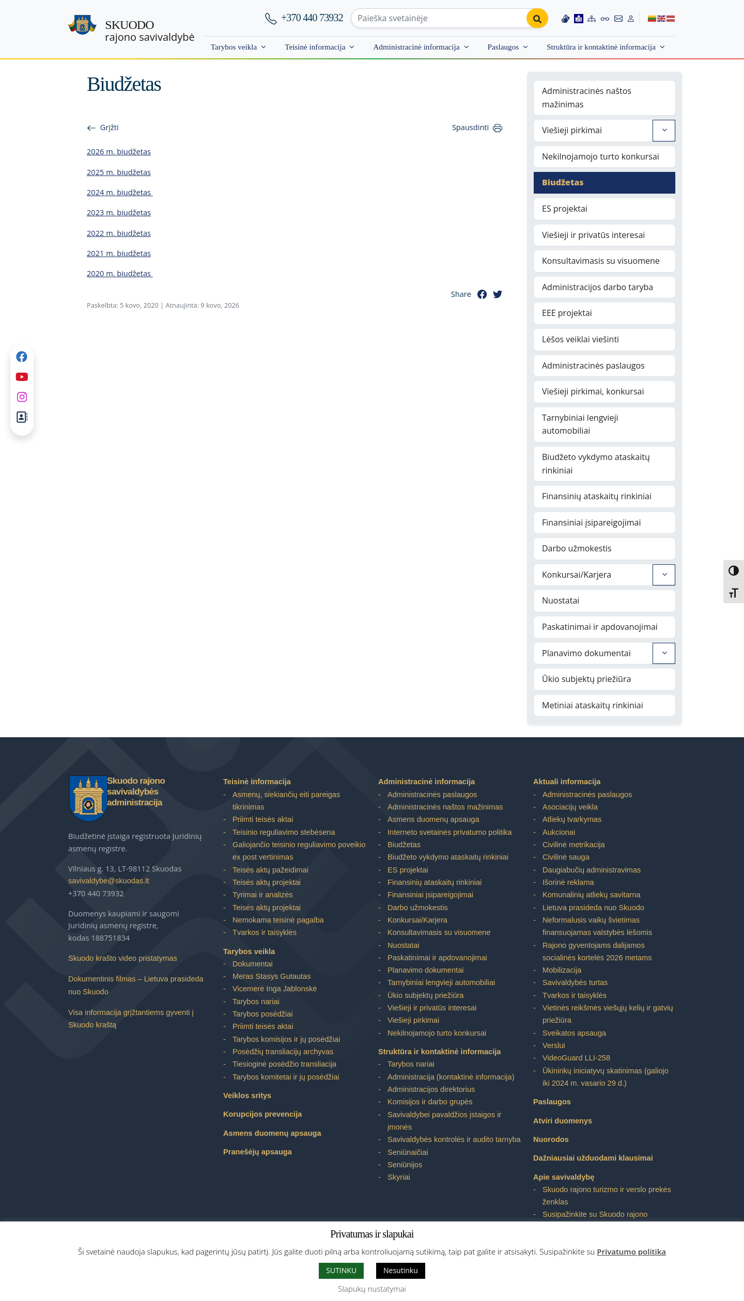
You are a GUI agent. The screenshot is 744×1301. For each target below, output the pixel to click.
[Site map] (591, 18)
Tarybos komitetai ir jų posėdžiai (286, 1077)
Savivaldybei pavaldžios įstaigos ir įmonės (444, 1120)
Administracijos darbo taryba (597, 287)
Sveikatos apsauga (574, 1033)
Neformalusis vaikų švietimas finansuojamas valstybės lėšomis (597, 926)
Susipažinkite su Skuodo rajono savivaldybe (594, 1220)
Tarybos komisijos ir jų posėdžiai (286, 1039)
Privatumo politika (631, 1251)
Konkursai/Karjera (576, 574)
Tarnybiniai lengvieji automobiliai (580, 424)
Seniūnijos (405, 1165)
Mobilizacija (561, 970)
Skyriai (399, 1177)
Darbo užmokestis (577, 548)
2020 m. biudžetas (120, 273)
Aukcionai (558, 832)
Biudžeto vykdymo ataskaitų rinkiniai (596, 463)
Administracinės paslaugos (593, 365)
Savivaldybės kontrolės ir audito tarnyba (454, 1139)
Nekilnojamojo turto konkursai (600, 156)
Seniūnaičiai (408, 1152)
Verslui (553, 1045)
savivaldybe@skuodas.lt (108, 881)
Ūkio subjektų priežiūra (586, 679)
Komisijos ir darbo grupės (430, 1102)
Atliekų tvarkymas (571, 819)
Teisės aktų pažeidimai (270, 870)
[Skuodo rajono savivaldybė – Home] (82, 29)
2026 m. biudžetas (119, 151)
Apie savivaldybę (563, 1177)
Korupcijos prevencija (262, 1114)
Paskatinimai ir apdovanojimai (600, 626)
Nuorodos (551, 1139)
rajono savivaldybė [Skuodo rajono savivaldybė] (149, 31)
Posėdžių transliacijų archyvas (283, 1052)
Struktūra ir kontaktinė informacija (601, 46)
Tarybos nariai (256, 1001)
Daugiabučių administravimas (591, 870)
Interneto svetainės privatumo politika (450, 832)
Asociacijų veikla (570, 807)
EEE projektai (567, 313)
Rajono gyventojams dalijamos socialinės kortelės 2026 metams (597, 951)
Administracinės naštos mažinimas (586, 97)
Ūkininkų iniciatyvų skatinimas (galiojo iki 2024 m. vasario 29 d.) (605, 1077)
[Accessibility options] (605, 18)
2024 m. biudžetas (120, 192)
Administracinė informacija (416, 46)
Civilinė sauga (566, 857)
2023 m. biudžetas (119, 212)
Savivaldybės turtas (575, 982)
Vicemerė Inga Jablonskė (275, 989)
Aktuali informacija (566, 782)
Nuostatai (560, 600)
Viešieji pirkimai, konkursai (593, 391)
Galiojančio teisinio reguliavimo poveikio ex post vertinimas (299, 850)
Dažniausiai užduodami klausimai (593, 1158)
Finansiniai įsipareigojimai (591, 522)
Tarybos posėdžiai (263, 1014)
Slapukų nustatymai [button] (372, 1288)
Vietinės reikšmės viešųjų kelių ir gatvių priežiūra (607, 1014)
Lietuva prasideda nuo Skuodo (593, 907)
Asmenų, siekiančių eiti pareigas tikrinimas (286, 800)
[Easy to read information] (578, 18)
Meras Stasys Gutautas (272, 976)
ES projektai (564, 208)
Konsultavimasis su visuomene (601, 260)
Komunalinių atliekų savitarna (591, 895)
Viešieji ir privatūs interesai (593, 235)
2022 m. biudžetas (119, 233)
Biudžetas (563, 182)
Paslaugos (503, 46)
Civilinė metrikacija (573, 844)
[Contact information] (618, 18)
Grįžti (109, 127)
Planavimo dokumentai (586, 653)
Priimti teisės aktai (263, 819)
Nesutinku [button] (400, 1270)
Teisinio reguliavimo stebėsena (284, 832)
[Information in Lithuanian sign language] (565, 18)
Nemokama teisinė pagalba (278, 920)
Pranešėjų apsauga (257, 1152)
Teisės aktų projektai (267, 882)
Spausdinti (470, 127)
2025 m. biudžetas (119, 172)
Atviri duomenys (562, 1121)
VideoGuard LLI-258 (576, 1058)
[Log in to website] (631, 18)
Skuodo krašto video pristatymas (122, 958)
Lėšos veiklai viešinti (580, 339)
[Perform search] (537, 18)
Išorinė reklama (568, 882)
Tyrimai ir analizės (263, 895)
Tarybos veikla (234, 46)
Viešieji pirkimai (572, 130)
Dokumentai (253, 964)
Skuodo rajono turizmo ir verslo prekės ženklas (606, 1195)
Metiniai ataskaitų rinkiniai (592, 705)
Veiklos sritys (247, 1095)
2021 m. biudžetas (119, 253)
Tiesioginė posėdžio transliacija (284, 1064)
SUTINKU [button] (341, 1270)
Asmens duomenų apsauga (272, 1133)
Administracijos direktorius (431, 1089)
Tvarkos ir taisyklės (265, 932)
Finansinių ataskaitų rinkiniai (597, 496)
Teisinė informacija (315, 46)
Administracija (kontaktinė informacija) (451, 1077)
